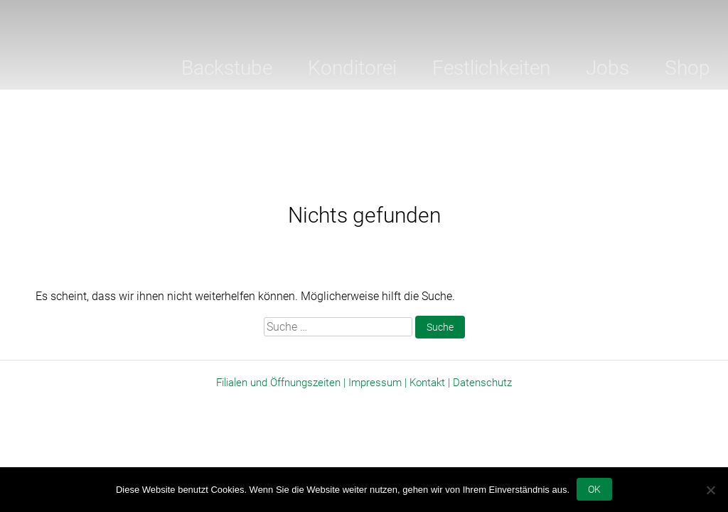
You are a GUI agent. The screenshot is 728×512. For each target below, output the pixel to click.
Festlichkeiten (491, 68)
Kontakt (427, 382)
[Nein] (710, 490)
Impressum (375, 382)
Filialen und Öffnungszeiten (278, 382)
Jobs (607, 68)
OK (594, 489)
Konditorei (352, 68)
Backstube (226, 68)
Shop (687, 68)
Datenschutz (482, 382)
